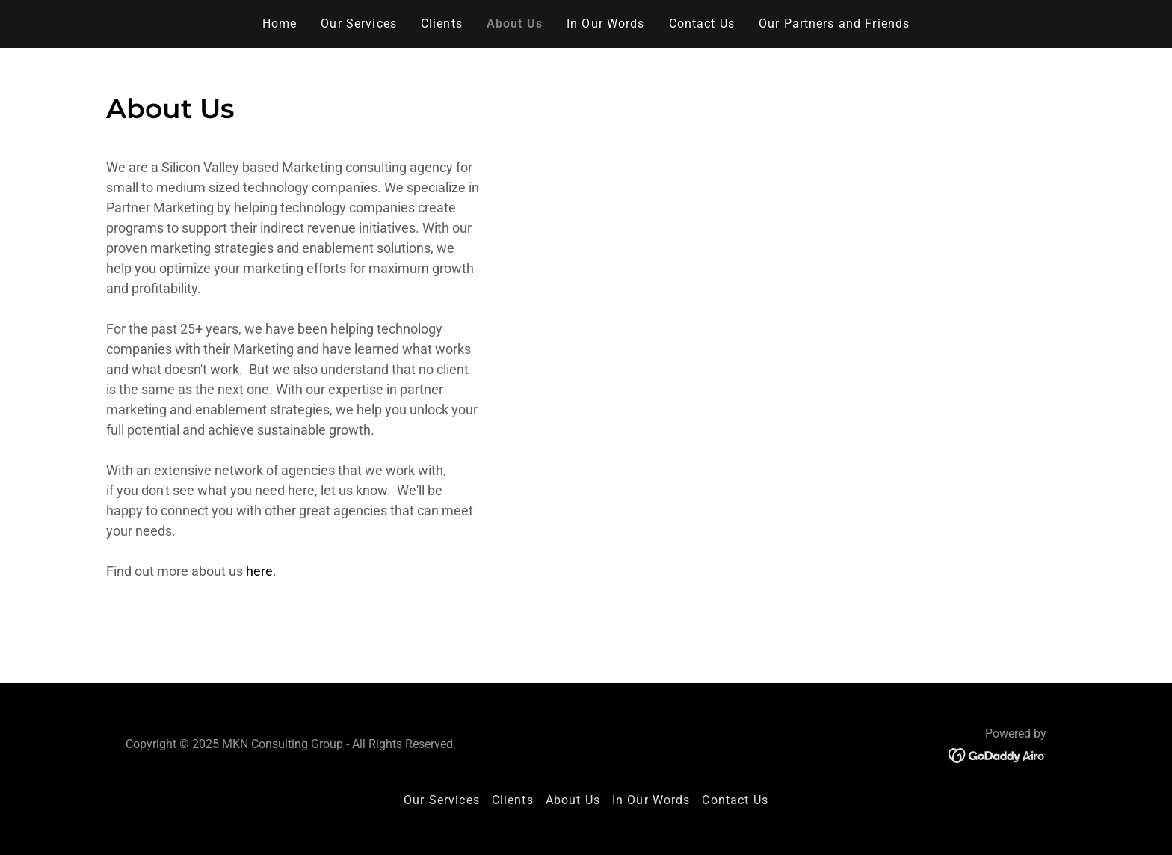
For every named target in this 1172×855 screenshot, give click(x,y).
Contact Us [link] (702, 23)
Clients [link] (442, 23)
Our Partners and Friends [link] (834, 23)
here (259, 571)
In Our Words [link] (606, 23)
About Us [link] (515, 23)
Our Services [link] (359, 23)
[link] (997, 753)
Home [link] (279, 23)
